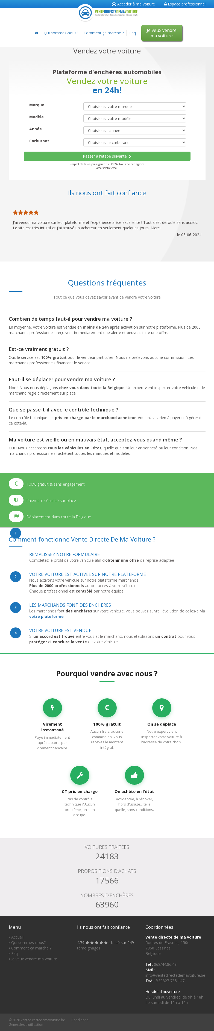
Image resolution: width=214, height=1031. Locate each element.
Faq (132, 32)
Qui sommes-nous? (61, 32)
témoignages (88, 948)
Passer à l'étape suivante (107, 156)
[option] (107, 222)
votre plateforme (46, 616)
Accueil (16, 937)
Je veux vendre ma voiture (162, 33)
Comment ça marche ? (104, 32)
